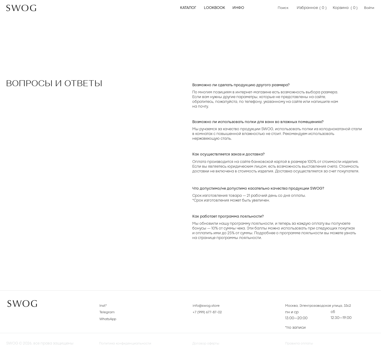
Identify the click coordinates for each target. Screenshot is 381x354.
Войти (369, 8)
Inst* (103, 305)
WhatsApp (108, 319)
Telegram (107, 312)
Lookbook (214, 8)
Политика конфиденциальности (128, 343)
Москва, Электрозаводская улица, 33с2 (321, 305)
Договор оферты (207, 343)
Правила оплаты (301, 343)
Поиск (283, 8)
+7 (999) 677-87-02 (208, 312)
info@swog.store (207, 305)
